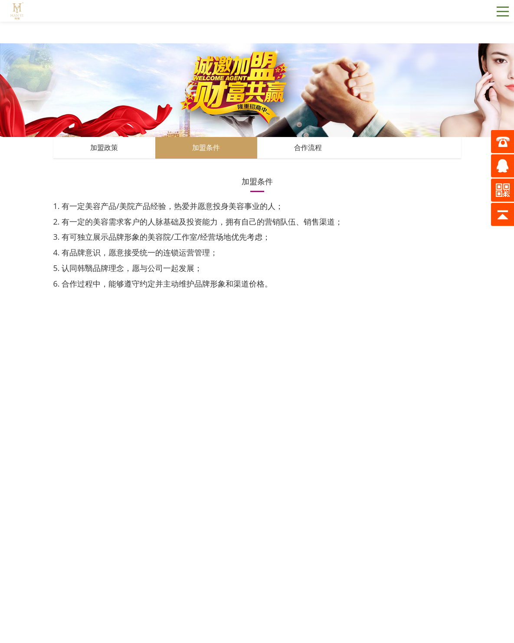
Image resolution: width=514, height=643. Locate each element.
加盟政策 (104, 147)
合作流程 (308, 147)
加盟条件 (206, 147)
